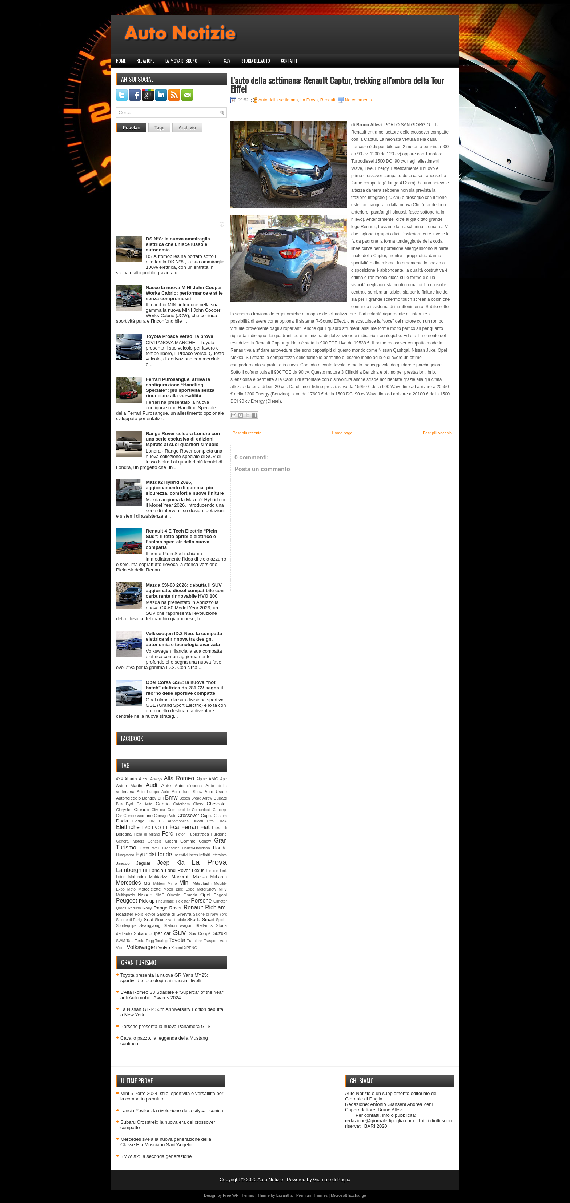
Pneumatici (165, 901)
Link (223, 871)
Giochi (171, 840)
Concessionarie (138, 815)
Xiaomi (177, 948)
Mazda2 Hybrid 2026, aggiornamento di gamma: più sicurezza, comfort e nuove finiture (185, 487)
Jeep (163, 863)
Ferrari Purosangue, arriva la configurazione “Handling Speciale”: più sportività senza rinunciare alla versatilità (180, 387)
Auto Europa (148, 792)
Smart (208, 919)
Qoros (121, 908)
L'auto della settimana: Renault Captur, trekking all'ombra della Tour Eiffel (337, 84)
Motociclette (149, 889)
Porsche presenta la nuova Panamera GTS (165, 1026)
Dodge (138, 820)
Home (121, 61)
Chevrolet (216, 803)
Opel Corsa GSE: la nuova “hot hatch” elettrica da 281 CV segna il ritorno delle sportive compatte (184, 688)
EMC (146, 828)
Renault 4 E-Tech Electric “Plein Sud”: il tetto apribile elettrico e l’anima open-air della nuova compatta (181, 539)
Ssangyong (149, 925)
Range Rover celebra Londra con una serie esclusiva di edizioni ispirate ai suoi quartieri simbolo (183, 439)
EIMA (222, 821)
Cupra (206, 815)
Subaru (141, 933)
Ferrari (189, 827)
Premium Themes (312, 1195)
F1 (165, 827)
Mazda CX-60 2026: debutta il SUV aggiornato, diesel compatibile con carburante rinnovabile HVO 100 (185, 590)
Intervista (219, 855)
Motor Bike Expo (179, 889)
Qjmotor (220, 901)
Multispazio (125, 895)
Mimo (172, 883)
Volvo (164, 947)
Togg (150, 941)
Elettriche (128, 827)
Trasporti (211, 941)
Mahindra (137, 876)
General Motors (130, 841)
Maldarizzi (158, 876)
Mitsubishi (202, 883)
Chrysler (124, 809)
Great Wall (149, 848)
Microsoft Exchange (348, 1195)
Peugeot (126, 900)
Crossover (188, 815)
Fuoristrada (198, 834)
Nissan (145, 894)
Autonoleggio (128, 798)
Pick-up (146, 901)
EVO (156, 827)
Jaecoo (123, 863)
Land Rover (177, 870)
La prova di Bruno (181, 61)
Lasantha (284, 1195)
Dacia (122, 821)
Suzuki (220, 933)
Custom (220, 816)
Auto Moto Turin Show (181, 792)
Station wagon (178, 925)
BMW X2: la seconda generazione (156, 1156)
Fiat (205, 827)
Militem (159, 883)
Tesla (139, 940)
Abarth (130, 778)
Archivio (187, 127)
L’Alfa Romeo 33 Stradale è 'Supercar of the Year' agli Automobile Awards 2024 (172, 994)
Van (223, 940)
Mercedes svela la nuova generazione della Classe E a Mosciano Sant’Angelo (165, 1141)
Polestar (183, 901)
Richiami (216, 907)
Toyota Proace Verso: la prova (179, 336)
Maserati (181, 876)
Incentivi (181, 855)
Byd (129, 803)
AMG (213, 778)
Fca (174, 827)
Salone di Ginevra (174, 914)
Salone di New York (210, 914)
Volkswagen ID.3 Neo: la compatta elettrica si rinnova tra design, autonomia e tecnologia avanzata (184, 639)
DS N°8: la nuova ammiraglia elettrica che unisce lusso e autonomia (178, 244)
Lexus (198, 870)
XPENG (190, 948)
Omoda (190, 894)
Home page (342, 433)
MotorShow (206, 889)
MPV (223, 889)
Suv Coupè (199, 933)
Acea (144, 778)
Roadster (124, 914)
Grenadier (170, 848)
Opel (205, 894)
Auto (166, 785)
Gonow (205, 841)
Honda (220, 848)
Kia (180, 863)
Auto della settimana (278, 100)
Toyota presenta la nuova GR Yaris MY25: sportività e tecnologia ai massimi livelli (164, 977)
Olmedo (173, 895)
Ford (167, 833)
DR (152, 820)
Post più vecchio (437, 433)
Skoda (194, 919)
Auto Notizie (270, 1179)
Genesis (154, 841)
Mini (184, 883)
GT (210, 61)
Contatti (289, 61)
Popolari (131, 127)
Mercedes (128, 883)
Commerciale (179, 810)
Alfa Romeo (179, 778)
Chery (198, 804)
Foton (181, 834)
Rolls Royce (145, 914)
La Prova (209, 862)
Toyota (177, 940)
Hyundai (145, 854)
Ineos (193, 855)
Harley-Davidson (196, 848)
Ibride (165, 854)
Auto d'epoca (188, 785)
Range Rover (167, 908)
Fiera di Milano (146, 834)
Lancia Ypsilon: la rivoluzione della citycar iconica (171, 1110)
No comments (358, 100)
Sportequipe (126, 926)
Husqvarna (125, 855)
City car (158, 810)
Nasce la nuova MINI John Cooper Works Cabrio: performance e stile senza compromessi (184, 293)
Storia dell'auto (255, 61)
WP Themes (243, 1195)
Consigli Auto (165, 816)
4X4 (119, 779)
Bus (119, 804)
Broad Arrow (201, 798)
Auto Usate (216, 791)
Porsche (201, 900)
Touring (161, 941)
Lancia (156, 870)
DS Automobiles (174, 821)
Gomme (188, 840)
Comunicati (201, 810)
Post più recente (247, 433)
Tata (130, 941)
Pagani (220, 894)
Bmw (171, 797)
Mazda (200, 876)
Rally (147, 907)
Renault (193, 907)
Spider (221, 920)
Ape (223, 779)
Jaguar (143, 863)
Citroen (141, 809)
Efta (210, 821)
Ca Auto (144, 804)
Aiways (156, 779)
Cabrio (162, 803)
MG (147, 883)
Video (120, 948)
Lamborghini (131, 870)
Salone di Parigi (129, 920)
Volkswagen (142, 947)
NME (160, 895)
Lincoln (212, 871)
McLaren (218, 876)
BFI (161, 798)
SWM (120, 941)
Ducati (197, 821)
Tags (159, 127)
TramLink (194, 941)
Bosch (185, 798)
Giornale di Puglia (331, 1179)
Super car (160, 933)
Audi (151, 785)
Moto (131, 889)
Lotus (120, 877)
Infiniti (204, 854)
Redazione (145, 61)
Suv (227, 61)
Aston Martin (129, 785)
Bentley (149, 798)
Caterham (181, 804)
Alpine (201, 779)
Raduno (134, 908)
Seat (148, 919)
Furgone (219, 834)
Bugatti (220, 798)
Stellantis (204, 925)
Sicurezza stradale (170, 920)
